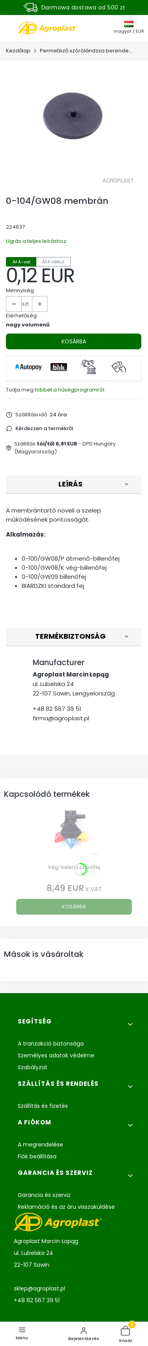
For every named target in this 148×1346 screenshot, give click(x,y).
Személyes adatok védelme (56, 1055)
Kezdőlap (18, 50)
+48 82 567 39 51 (57, 709)
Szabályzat (32, 1067)
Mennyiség (20, 290)
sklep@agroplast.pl (39, 1288)
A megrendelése (40, 1144)
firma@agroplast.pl (61, 718)
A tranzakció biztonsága (51, 1044)
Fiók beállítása (37, 1156)
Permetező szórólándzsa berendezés (87, 50)
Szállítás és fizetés (43, 1106)
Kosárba (74, 341)
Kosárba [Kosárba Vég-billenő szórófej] (74, 906)
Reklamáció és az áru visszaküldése (66, 1207)
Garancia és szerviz (44, 1195)
